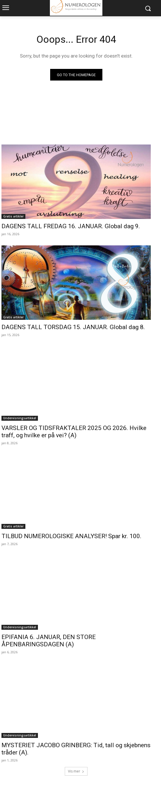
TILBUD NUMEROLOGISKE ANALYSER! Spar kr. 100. (71, 536)
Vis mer (76, 771)
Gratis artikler (13, 216)
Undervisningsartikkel (19, 418)
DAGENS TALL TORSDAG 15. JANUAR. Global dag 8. (73, 327)
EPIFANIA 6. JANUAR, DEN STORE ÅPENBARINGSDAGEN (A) (48, 641)
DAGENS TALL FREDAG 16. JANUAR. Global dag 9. (70, 226)
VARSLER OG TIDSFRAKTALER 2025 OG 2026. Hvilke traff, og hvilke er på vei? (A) (73, 431)
